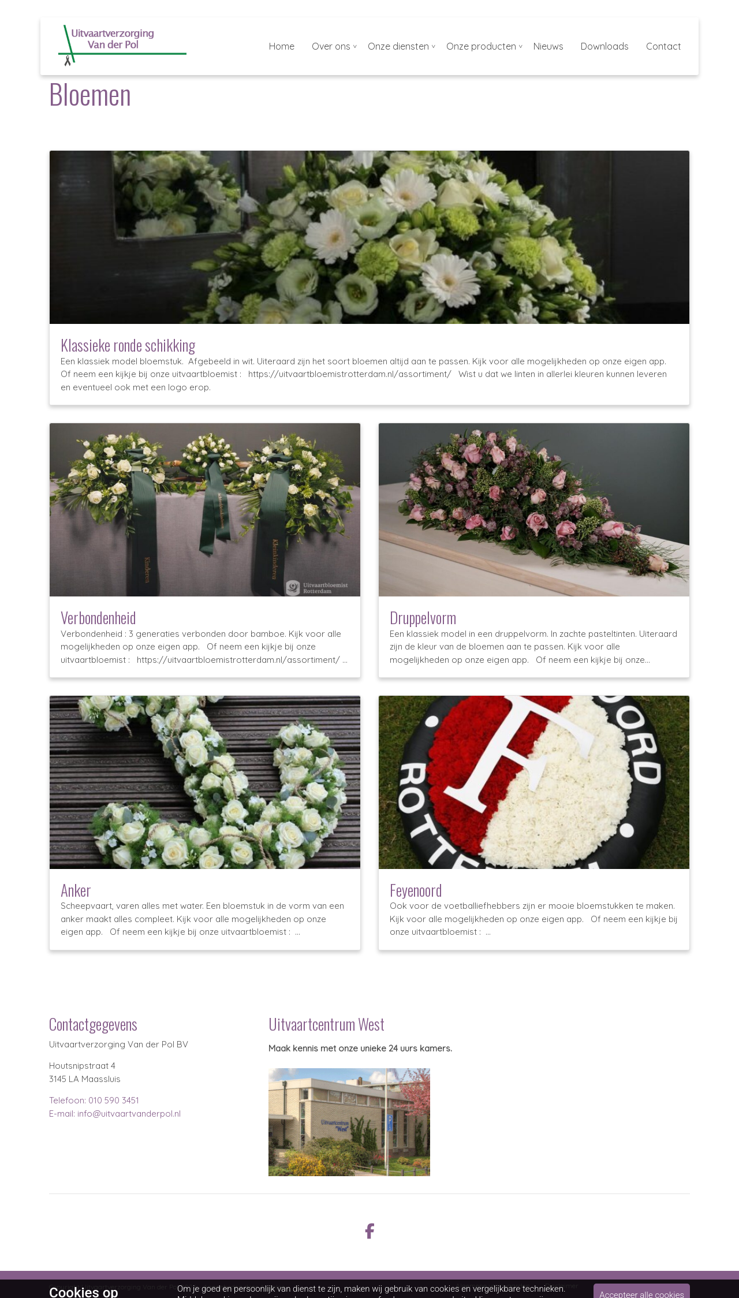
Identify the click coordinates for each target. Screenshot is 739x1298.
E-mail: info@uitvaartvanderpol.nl (115, 1113)
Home (281, 46)
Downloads (605, 46)
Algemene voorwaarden (493, 1285)
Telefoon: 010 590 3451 (94, 1100)
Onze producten (481, 46)
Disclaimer (561, 1285)
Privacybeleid (615, 1285)
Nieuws (548, 46)
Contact (663, 46)
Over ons (331, 46)
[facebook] (369, 1230)
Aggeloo (272, 1286)
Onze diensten (398, 46)
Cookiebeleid (670, 1285)
